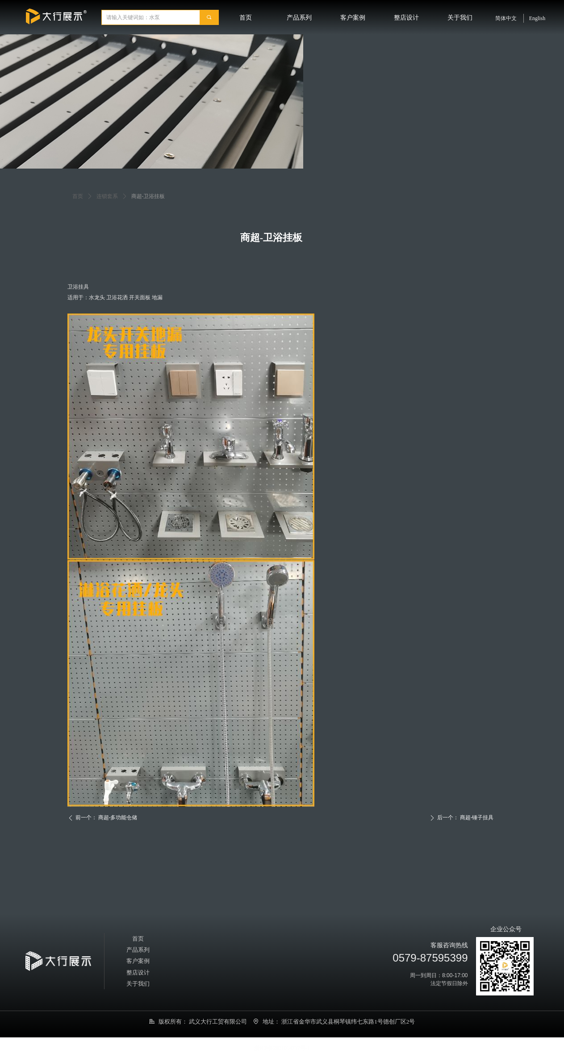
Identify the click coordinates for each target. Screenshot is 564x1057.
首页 (77, 196)
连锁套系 (107, 196)
